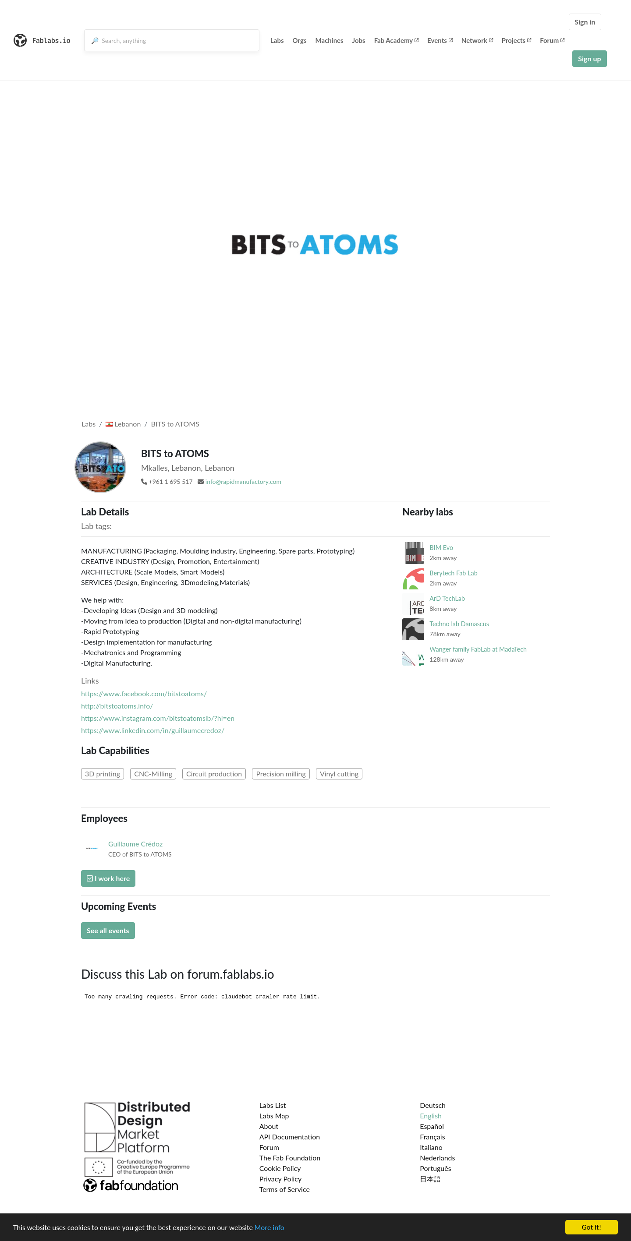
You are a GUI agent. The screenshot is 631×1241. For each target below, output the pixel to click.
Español (432, 1126)
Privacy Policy (280, 1178)
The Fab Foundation (290, 1157)
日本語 (430, 1178)
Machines (330, 40)
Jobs (358, 40)
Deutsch (433, 1105)
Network (477, 40)
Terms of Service (284, 1189)
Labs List (272, 1105)
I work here (108, 878)
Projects (516, 40)
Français (432, 1136)
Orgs (300, 40)
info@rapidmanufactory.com (243, 481)
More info (269, 1227)
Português (435, 1168)
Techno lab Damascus (459, 624)
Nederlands (437, 1157)
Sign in (584, 22)
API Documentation (289, 1136)
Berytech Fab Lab (453, 573)
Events (440, 40)
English (431, 1115)
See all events (108, 930)
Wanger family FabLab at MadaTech (478, 649)
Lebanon (123, 424)
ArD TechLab (447, 598)
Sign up (589, 58)
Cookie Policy (280, 1168)
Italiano (431, 1147)
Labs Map (274, 1115)
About (269, 1126)
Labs (277, 40)
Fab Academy (396, 40)
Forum (552, 40)
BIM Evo (441, 547)
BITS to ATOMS (175, 424)
